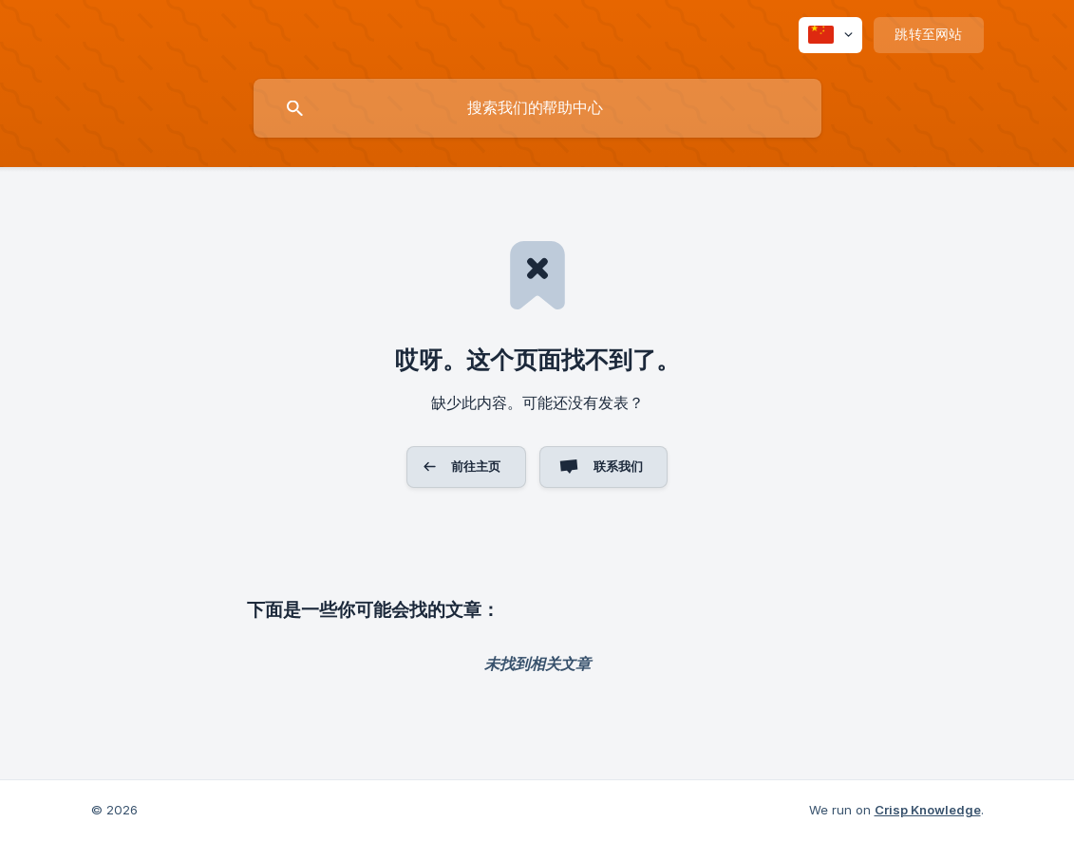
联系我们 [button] (619, 466)
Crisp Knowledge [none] (928, 809)
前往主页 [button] (476, 466)
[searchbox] (537, 108)
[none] (830, 35)
